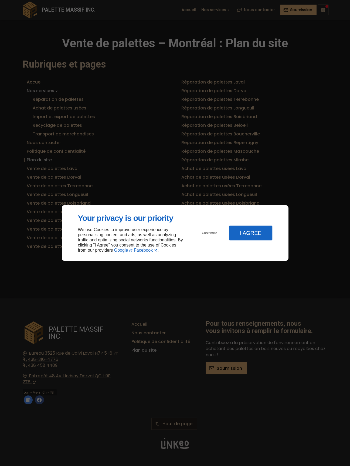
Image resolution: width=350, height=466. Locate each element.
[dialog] (175, 233)
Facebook (143, 250)
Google (121, 250)
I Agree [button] (250, 233)
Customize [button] (209, 233)
